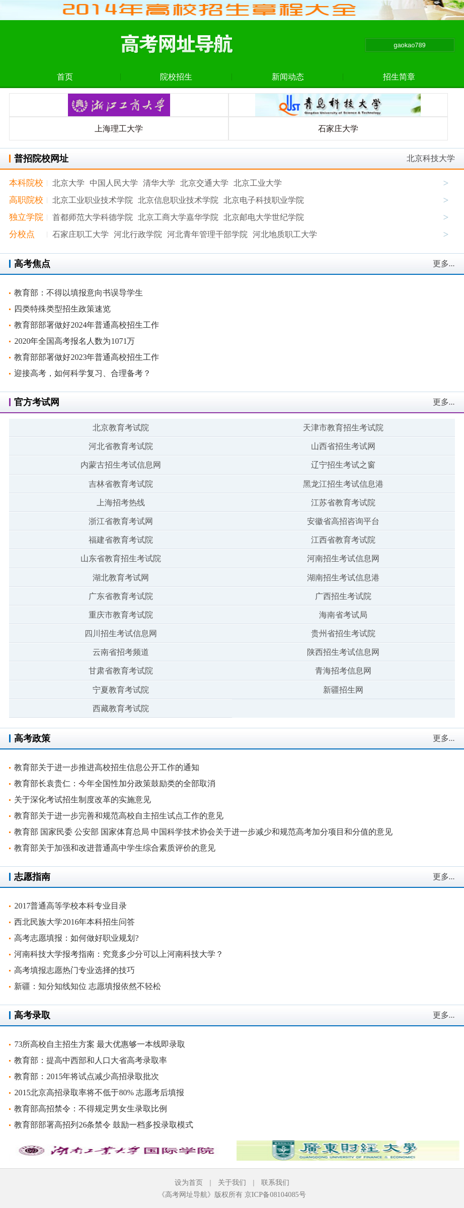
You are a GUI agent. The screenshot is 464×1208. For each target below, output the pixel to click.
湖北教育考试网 (121, 577)
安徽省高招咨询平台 (343, 521)
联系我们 (275, 1182)
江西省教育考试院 (343, 540)
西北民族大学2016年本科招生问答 (74, 922)
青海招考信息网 (343, 670)
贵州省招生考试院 (343, 633)
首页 (65, 76)
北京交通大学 (204, 183)
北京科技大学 (431, 158)
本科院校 (26, 183)
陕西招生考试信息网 (343, 652)
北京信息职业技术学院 (178, 200)
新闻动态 (288, 76)
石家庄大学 (338, 128)
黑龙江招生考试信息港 (343, 484)
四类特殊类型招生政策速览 (62, 309)
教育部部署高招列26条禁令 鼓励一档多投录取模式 (103, 1124)
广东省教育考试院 (121, 596)
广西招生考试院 (343, 596)
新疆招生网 (343, 690)
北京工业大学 (258, 183)
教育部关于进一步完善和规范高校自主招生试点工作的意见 (118, 815)
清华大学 (159, 183)
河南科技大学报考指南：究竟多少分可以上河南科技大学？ (118, 954)
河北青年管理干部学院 (207, 234)
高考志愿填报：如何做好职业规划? (76, 938)
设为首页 (189, 1182)
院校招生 (176, 76)
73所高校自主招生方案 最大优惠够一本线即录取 (99, 1044)
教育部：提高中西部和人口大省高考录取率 (90, 1060)
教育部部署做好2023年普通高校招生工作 (86, 357)
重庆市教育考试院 (121, 615)
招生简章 (399, 76)
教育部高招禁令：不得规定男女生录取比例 (90, 1108)
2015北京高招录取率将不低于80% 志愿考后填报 (99, 1092)
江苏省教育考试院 (343, 502)
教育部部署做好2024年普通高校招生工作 (86, 325)
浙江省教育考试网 (121, 521)
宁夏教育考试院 (121, 690)
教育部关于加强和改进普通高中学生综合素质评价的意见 (114, 848)
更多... (444, 263)
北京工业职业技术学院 (92, 200)
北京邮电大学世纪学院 (263, 217)
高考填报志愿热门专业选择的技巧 (74, 970)
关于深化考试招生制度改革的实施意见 (82, 799)
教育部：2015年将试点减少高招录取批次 (86, 1076)
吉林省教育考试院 (121, 484)
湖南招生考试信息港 (343, 577)
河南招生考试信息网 (343, 558)
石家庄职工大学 (80, 234)
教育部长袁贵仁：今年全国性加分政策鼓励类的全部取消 (114, 783)
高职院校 (26, 200)
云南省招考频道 (121, 652)
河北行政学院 (138, 234)
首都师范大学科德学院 (92, 217)
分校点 (22, 234)
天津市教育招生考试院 (343, 427)
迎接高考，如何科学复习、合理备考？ (82, 373)
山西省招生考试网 (343, 446)
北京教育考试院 (121, 427)
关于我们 (232, 1182)
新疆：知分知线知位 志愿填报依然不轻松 (87, 986)
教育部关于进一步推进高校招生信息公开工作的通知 (106, 767)
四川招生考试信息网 (121, 633)
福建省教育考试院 (121, 540)
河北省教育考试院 (121, 446)
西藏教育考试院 (121, 708)
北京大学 (68, 183)
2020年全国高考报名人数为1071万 (74, 341)
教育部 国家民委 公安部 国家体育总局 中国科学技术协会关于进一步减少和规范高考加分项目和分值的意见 (203, 831)
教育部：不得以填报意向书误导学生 (78, 292)
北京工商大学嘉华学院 (178, 217)
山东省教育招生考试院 (121, 558)
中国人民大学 (114, 183)
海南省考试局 (343, 615)
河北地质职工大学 (285, 234)
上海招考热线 (121, 502)
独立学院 (26, 217)
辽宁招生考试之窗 (343, 465)
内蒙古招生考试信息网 (121, 465)
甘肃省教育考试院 (121, 670)
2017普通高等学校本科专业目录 (70, 905)
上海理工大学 (119, 128)
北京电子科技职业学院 (263, 200)
